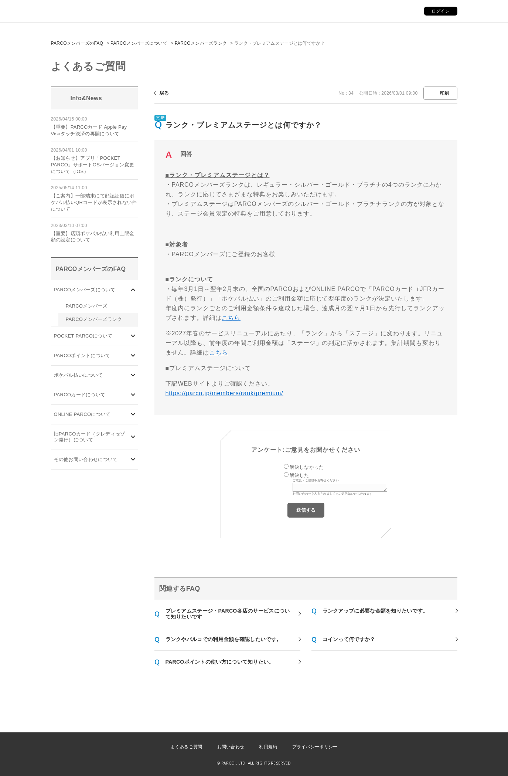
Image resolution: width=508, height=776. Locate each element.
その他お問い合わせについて (86, 459)
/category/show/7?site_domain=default (133, 437)
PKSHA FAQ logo (467, 764)
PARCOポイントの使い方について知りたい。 (220, 662)
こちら (231, 318)
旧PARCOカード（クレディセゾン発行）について (89, 437)
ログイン (441, 11)
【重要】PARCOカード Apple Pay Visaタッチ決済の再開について (89, 130)
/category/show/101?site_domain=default (133, 395)
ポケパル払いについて (78, 375)
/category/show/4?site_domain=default (133, 336)
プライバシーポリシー (315, 746)
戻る (164, 93)
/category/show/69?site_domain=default (133, 414)
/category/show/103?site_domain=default (133, 290)
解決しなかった (307, 467)
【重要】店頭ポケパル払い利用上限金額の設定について (92, 237)
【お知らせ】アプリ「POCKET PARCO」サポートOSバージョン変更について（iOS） (92, 164)
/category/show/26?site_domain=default (133, 375)
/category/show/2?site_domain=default (133, 355)
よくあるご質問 (186, 746)
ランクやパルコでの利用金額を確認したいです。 (224, 639)
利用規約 (268, 746)
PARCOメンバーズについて (138, 43)
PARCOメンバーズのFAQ (77, 43)
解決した (299, 475)
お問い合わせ (231, 746)
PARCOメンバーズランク (201, 43)
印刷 (444, 93)
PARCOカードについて (80, 394)
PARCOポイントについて (82, 355)
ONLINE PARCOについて (82, 414)
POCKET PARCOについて (83, 336)
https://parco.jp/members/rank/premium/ (224, 393)
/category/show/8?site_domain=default (133, 459)
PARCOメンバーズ (87, 306)
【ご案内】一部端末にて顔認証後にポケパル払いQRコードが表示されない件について (94, 202)
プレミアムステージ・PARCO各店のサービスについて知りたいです (228, 614)
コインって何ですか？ (349, 639)
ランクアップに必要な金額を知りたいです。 (375, 611)
